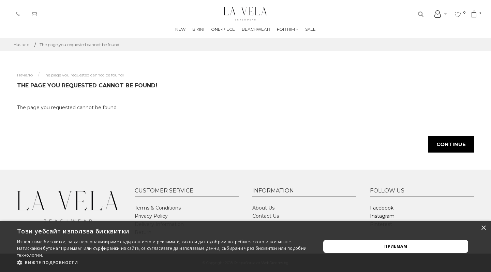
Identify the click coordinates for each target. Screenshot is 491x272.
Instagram (382, 216)
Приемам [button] (395, 246)
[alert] (245, 246)
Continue (451, 144)
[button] (164, 263)
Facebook (381, 208)
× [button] (483, 228)
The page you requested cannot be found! (80, 44)
